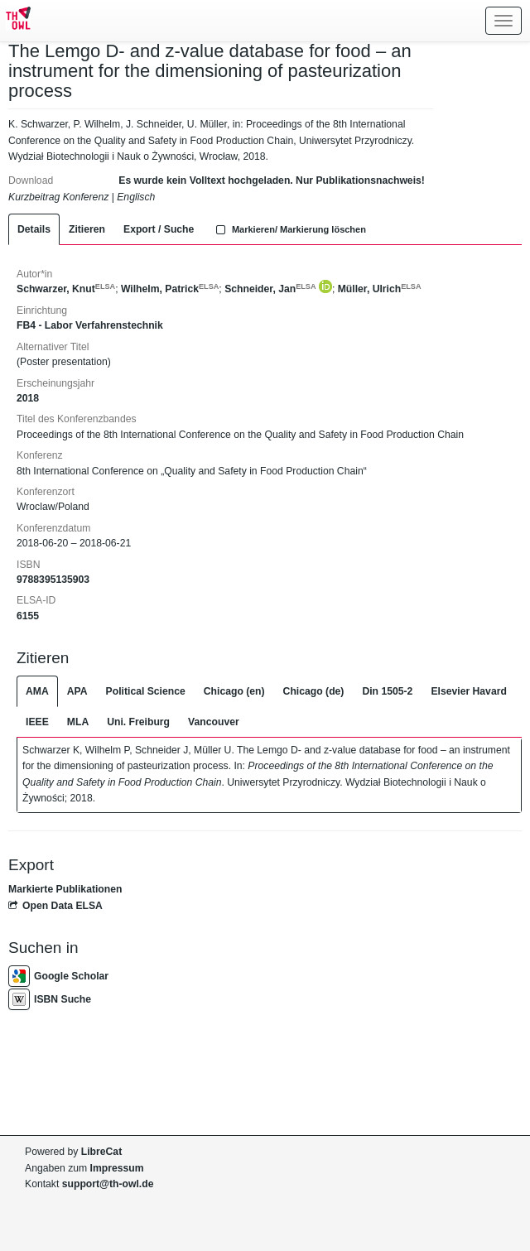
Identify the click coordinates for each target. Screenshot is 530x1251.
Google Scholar (58, 976)
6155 (28, 616)
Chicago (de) (313, 691)
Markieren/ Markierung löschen (289, 229)
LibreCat (101, 1151)
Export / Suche (158, 229)
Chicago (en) (234, 691)
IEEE (37, 722)
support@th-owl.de (108, 1184)
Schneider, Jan (270, 289)
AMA (37, 691)
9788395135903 (53, 579)
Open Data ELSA (55, 906)
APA (77, 691)
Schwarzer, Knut (66, 289)
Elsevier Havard (468, 691)
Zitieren (87, 229)
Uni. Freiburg (138, 722)
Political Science (146, 691)
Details (34, 229)
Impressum (117, 1168)
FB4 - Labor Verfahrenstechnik (90, 325)
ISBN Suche (49, 999)
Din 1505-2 (387, 691)
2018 (28, 398)
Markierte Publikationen (65, 889)
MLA (78, 722)
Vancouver (213, 722)
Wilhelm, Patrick (170, 289)
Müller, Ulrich (380, 289)
